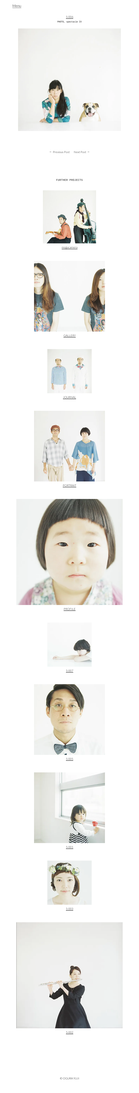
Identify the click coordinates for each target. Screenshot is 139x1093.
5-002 (69, 1032)
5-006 (69, 16)
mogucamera (69, 247)
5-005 (69, 758)
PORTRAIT (69, 485)
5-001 (69, 847)
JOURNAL (69, 397)
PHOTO (60, 22)
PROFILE (70, 608)
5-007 (69, 670)
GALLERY (69, 335)
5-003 (69, 908)
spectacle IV (74, 22)
